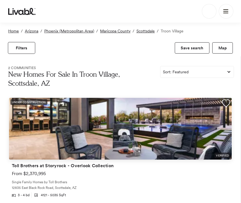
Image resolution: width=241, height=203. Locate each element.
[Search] (209, 11)
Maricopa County (115, 31)
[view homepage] (22, 11)
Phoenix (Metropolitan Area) (69, 31)
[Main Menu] (226, 11)
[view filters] (21, 48)
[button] (226, 104)
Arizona (31, 31)
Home (13, 31)
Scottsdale (145, 31)
